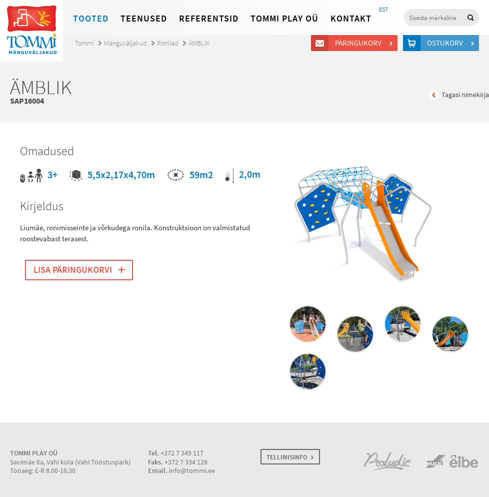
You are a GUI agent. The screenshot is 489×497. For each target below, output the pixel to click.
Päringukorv (360, 43)
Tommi (84, 43)
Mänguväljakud (125, 43)
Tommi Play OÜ (284, 19)
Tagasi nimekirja (465, 95)
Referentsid (208, 19)
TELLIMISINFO (287, 457)
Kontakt (351, 19)
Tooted (90, 19)
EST (383, 10)
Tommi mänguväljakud (31, 31)
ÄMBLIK (199, 43)
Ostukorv (447, 43)
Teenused (143, 19)
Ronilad (167, 43)
